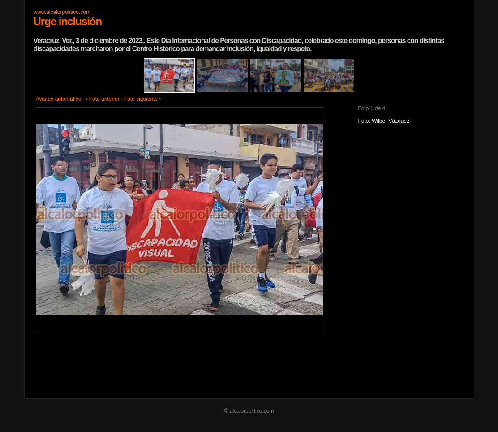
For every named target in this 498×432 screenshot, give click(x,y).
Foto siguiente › (142, 99)
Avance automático (59, 99)
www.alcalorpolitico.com (62, 12)
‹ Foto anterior (102, 99)
